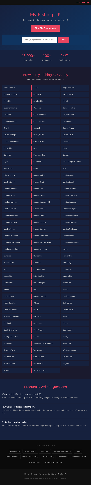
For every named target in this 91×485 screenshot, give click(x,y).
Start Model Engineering (62, 451)
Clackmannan (68, 121)
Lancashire (8, 276)
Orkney (36, 303)
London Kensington (70, 215)
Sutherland (8, 343)
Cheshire (7, 115)
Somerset (66, 323)
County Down (68, 135)
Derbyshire (8, 148)
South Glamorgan (10, 330)
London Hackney (10, 202)
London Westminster (12, 249)
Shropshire (37, 323)
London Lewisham (70, 222)
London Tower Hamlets (12, 242)
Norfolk (65, 289)
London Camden (10, 189)
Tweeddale (67, 343)
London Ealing (9, 195)
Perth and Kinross (10, 310)
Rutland (66, 316)
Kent (5, 269)
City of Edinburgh (10, 121)
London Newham (39, 229)
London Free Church (78, 457)
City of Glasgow (39, 121)
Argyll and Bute (69, 88)
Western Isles (38, 363)
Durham (66, 155)
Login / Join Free (82, 2)
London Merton (9, 229)
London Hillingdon (70, 209)
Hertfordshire (9, 263)
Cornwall (36, 128)
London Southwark (40, 236)
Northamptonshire (40, 296)
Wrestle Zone (15, 451)
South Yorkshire (39, 330)
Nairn (35, 289)
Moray (6, 289)
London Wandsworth (71, 242)
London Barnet (68, 175)
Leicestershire (38, 276)
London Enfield (39, 195)
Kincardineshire (39, 269)
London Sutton (68, 236)
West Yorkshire (9, 363)
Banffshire (37, 94)
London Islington (39, 215)
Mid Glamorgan (39, 283)
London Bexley (9, 182)
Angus (35, 88)
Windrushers (62, 457)
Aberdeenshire (9, 88)
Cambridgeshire (69, 108)
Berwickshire (38, 101)
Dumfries (7, 155)
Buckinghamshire (10, 108)
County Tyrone (38, 141)
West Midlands (39, 357)
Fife (64, 168)
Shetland (7, 323)
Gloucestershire (10, 175)
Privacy (34, 474)
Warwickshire (38, 350)
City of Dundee (68, 115)
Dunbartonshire (39, 155)
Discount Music (34, 462)
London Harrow (10, 209)
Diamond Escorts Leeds (53, 462)
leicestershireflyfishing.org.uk (43, 478)
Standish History (48, 457)
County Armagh (10, 135)
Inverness (37, 263)
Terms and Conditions (47, 474)
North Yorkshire (10, 296)
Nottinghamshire (10, 303)
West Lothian (9, 357)
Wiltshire (7, 370)
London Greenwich (70, 195)
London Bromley (69, 182)
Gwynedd (7, 256)
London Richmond (11, 236)
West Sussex (68, 357)
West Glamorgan (69, 350)
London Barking (39, 175)
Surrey (65, 337)
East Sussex (8, 168)
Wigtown (66, 363)
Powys (35, 310)
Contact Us (62, 474)
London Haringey (69, 202)
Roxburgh (37, 316)
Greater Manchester (41, 249)
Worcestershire (39, 370)
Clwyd (6, 128)
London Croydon (69, 189)
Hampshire (37, 256)
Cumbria (66, 141)
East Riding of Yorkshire (72, 162)
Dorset (65, 148)
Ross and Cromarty (11, 316)
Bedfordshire (68, 94)
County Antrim (68, 128)
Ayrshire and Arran (11, 94)
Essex (35, 168)
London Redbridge (70, 229)
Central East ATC (30, 451)
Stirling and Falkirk (11, 337)
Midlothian (67, 283)
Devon (35, 148)
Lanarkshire (67, 269)
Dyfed (6, 162)
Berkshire (7, 101)
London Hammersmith (41, 202)
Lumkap (78, 451)
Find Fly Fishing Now (45, 28)
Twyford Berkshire (11, 457)
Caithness (37, 108)
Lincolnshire (67, 276)
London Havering (39, 209)
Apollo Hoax (45, 451)
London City (38, 189)
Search (64, 40)
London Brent (38, 182)
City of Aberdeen (39, 115)
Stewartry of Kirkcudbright (43, 343)
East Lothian (38, 162)
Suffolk (36, 337)
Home (26, 474)
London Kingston (10, 222)
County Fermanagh (11, 141)
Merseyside (8, 283)
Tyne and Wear (9, 350)
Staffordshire (68, 330)
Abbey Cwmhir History (30, 457)
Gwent (65, 249)
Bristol (65, 101)
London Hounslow (11, 215)
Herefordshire (68, 256)
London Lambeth (39, 222)
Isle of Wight (67, 263)
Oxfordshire (67, 303)
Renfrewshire (68, 310)
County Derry (38, 135)
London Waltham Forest (42, 242)
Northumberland (69, 296)
